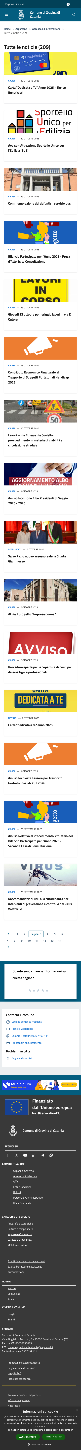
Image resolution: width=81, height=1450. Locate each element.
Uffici (16, 1181)
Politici (17, 1192)
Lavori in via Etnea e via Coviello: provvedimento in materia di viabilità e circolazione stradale (35, 440)
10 (29, 941)
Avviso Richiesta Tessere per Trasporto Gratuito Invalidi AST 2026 (35, 780)
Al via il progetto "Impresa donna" (32, 614)
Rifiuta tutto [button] (54, 1436)
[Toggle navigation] (7, 14)
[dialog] (40, 1428)
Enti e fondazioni (22, 1187)
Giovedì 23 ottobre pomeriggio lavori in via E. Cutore (40, 317)
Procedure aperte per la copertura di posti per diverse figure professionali (40, 669)
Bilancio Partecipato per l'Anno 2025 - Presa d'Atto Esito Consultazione (39, 259)
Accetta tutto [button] (27, 1436)
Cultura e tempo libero (20, 1229)
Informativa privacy (19, 1400)
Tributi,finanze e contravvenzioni (26, 1261)
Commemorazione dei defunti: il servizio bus (39, 203)
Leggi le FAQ (15, 1373)
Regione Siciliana (14, 4)
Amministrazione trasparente (24, 1395)
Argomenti (21, 29)
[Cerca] (74, 15)
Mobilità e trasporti (18, 1245)
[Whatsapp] (51, 1155)
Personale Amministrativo (28, 1198)
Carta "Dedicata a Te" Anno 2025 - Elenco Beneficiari (37, 90)
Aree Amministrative (25, 1176)
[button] (40, 1444)
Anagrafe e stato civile (20, 1224)
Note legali (14, 1406)
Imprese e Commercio (20, 1234)
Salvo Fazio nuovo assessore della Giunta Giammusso (37, 559)
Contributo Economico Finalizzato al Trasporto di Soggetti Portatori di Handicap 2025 (38, 377)
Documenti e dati (23, 1203)
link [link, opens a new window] (72, 1429)
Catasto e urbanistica (20, 1240)
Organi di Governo (23, 1171)
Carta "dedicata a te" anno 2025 (30, 725)
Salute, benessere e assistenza (25, 1267)
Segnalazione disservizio (21, 1368)
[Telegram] (42, 1155)
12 (44, 941)
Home (7, 29)
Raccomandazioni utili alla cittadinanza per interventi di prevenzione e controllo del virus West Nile (40, 903)
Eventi (11, 1319)
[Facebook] (8, 1155)
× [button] (77, 1410)
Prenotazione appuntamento (24, 1363)
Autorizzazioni (16, 1272)
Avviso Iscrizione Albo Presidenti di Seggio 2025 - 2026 (38, 500)
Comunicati (14, 549)
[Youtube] (25, 1155)
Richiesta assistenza (19, 1379)
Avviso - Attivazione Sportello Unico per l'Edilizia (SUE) (36, 148)
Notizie (12, 718)
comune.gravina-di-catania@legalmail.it (30, 1347)
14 (59, 941)
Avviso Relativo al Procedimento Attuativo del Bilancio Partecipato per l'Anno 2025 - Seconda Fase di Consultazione (40, 841)
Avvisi (11, 80)
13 (52, 941)
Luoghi (11, 1314)
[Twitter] (16, 1155)
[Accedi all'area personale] (68, 4)
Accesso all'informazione (46, 29)
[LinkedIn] (34, 1155)
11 (36, 941)
